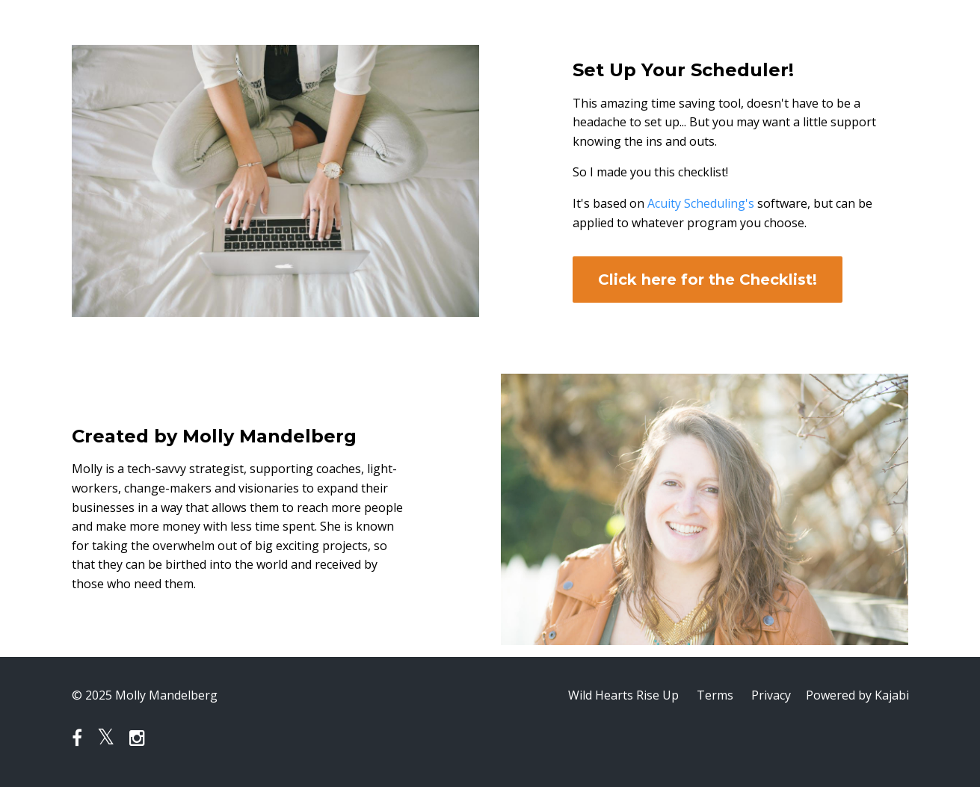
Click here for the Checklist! (707, 279)
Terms (715, 695)
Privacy (771, 695)
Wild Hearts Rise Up (623, 695)
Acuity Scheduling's (700, 203)
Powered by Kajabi (857, 695)
